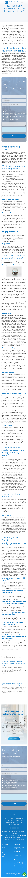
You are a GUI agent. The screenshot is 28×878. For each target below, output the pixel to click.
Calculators (5, 851)
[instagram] (15, 828)
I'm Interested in (7, 108)
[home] (11, 2)
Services (4, 849)
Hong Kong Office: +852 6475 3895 (14, 820)
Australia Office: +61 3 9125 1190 (14, 822)
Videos (3, 854)
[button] (22, 2)
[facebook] (13, 828)
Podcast (4, 856)
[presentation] (13, 129)
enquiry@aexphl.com (14, 824)
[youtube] (18, 828)
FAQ (3, 858)
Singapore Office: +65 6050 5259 (14, 819)
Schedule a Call (14, 740)
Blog (3, 852)
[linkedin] (10, 828)
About (3, 847)
